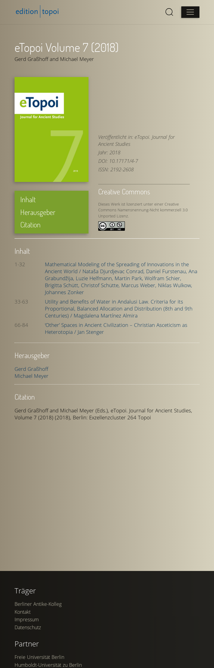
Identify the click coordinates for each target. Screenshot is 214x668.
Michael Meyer (31, 375)
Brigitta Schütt (63, 285)
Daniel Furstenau (167, 271)
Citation (30, 224)
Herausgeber (37, 212)
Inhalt (28, 199)
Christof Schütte (101, 285)
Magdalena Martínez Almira (106, 315)
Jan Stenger (91, 331)
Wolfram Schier (163, 278)
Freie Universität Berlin (39, 657)
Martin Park (130, 278)
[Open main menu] (190, 12)
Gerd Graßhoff (31, 368)
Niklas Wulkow (175, 285)
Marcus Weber (139, 285)
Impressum (27, 619)
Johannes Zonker (64, 292)
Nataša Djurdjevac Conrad (114, 271)
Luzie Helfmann (95, 278)
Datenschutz (28, 627)
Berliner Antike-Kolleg (38, 604)
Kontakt (23, 612)
